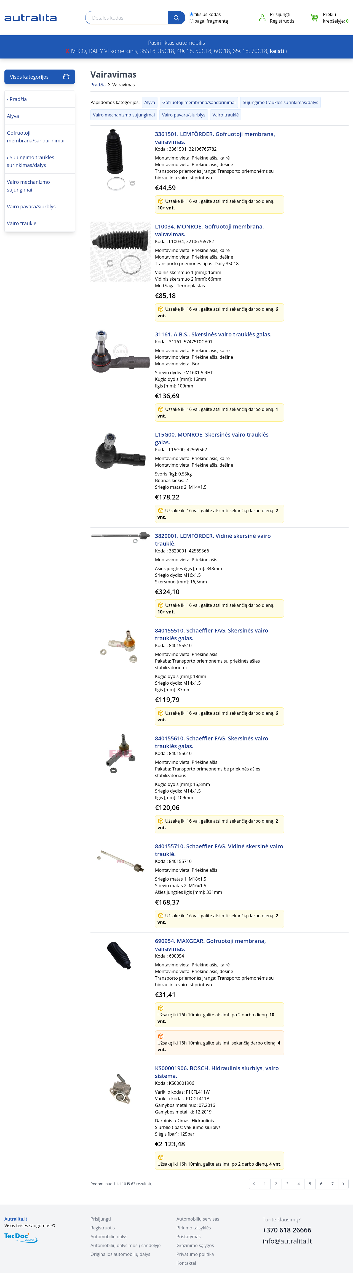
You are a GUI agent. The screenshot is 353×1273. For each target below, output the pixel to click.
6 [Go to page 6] (321, 1183)
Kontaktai (186, 1263)
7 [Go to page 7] (332, 1183)
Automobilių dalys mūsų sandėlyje (125, 1245)
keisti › (279, 51)
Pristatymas (188, 1237)
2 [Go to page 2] (276, 1183)
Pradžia (98, 85)
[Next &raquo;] (343, 1184)
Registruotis (282, 21)
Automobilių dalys (108, 1237)
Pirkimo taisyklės (193, 1228)
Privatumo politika (195, 1254)
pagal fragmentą (211, 21)
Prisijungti (280, 14)
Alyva (149, 102)
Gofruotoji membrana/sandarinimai (199, 102)
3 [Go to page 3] (287, 1183)
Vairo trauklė (226, 115)
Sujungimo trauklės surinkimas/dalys (280, 102)
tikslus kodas (207, 14)
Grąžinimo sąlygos (195, 1245)
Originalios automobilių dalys (120, 1254)
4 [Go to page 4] (299, 1183)
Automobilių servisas (197, 1219)
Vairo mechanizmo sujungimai (124, 115)
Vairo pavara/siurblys (183, 115)
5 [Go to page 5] (310, 1183)
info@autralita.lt (287, 1240)
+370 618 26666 (287, 1229)
